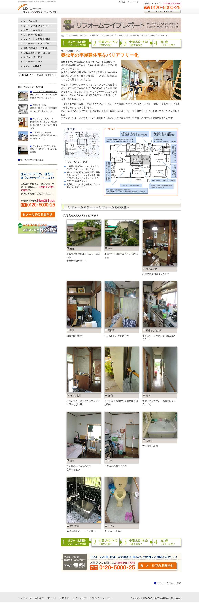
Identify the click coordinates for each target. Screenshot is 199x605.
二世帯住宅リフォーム (42, 132)
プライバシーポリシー (101, 598)
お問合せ (64, 598)
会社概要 (122, 2)
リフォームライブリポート (112, 35)
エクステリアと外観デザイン (45, 92)
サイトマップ (133, 2)
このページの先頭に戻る (169, 583)
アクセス (51, 598)
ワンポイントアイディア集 (44, 146)
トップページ (24, 598)
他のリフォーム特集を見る (31, 160)
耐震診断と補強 (39, 105)
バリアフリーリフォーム (43, 119)
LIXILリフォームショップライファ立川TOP (82, 35)
